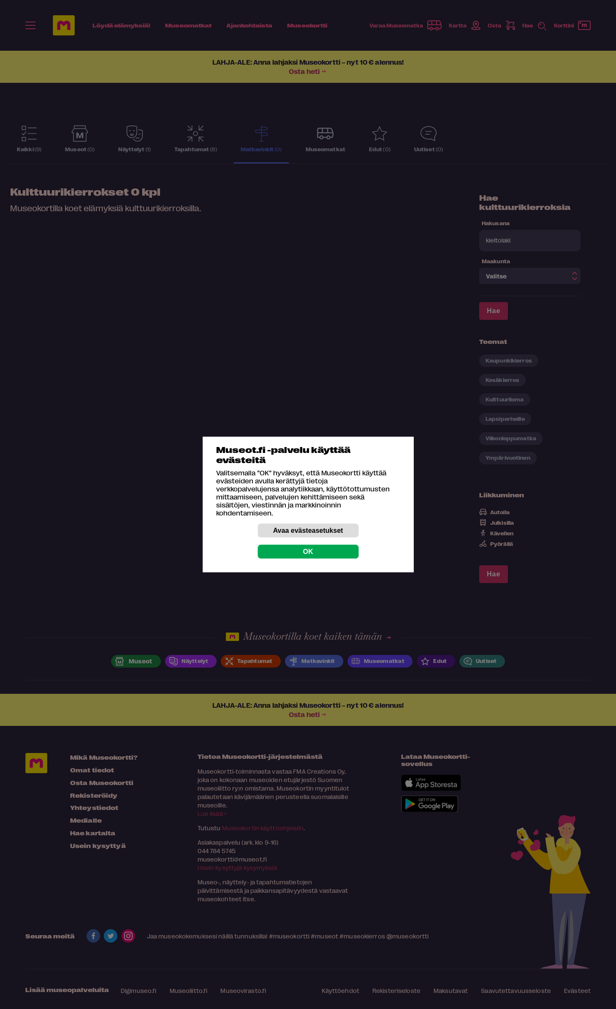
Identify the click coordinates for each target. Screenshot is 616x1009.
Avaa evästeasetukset (308, 530)
